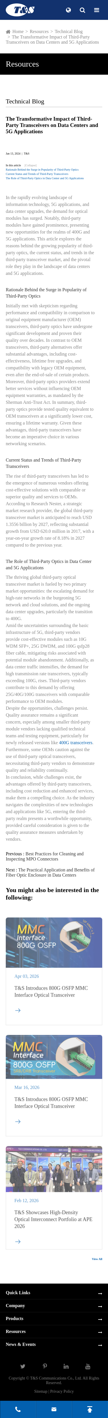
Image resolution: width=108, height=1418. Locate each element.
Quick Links (18, 1292)
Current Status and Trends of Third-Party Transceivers (37, 173)
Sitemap (41, 1391)
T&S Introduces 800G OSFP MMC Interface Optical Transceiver (51, 994)
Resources (39, 31)
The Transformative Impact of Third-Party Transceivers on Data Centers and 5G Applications (52, 39)
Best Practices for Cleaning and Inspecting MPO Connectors (45, 856)
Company (15, 1305)
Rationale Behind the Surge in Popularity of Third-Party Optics (42, 169)
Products (14, 1318)
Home (18, 31)
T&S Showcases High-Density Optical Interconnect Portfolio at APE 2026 (53, 1222)
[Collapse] (30, 165)
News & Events (21, 1344)
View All (97, 1259)
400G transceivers (75, 742)
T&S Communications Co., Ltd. (56, 1378)
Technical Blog (69, 31)
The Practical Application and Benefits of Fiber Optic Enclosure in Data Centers (50, 872)
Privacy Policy (62, 1391)
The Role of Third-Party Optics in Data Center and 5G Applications (45, 178)
